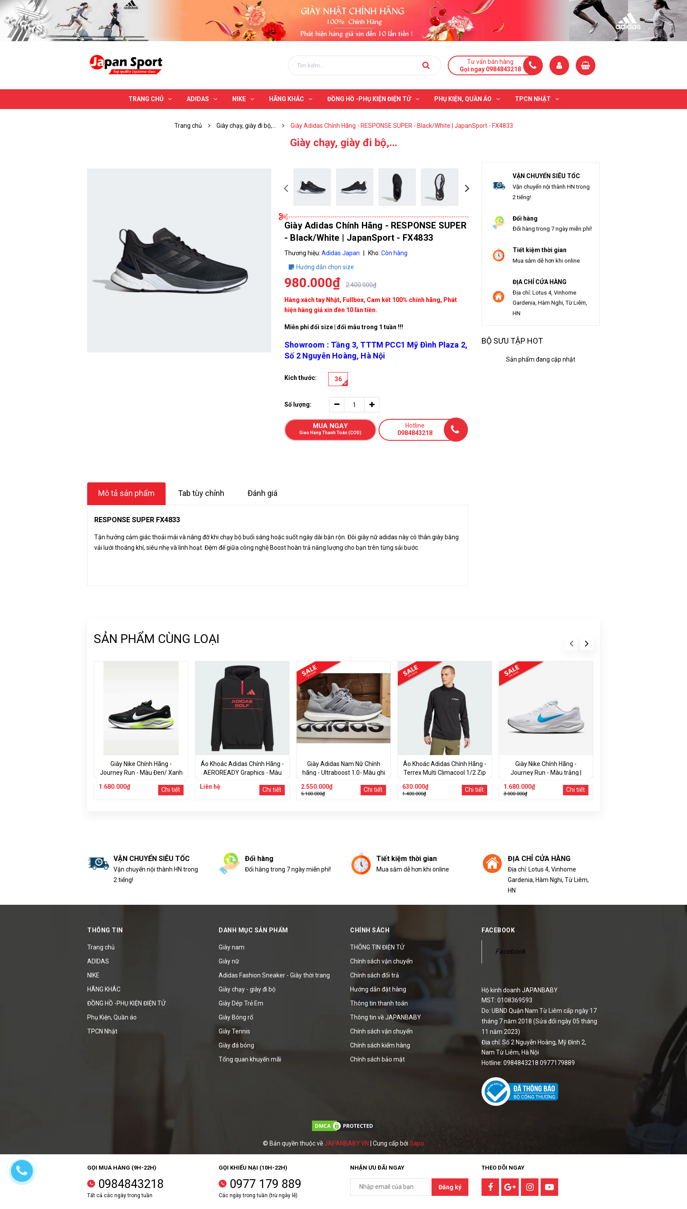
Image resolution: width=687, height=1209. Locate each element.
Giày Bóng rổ (236, 1017)
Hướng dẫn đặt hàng (378, 989)
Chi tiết (170, 789)
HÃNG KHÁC (103, 989)
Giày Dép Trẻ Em (241, 1003)
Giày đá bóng (236, 1045)
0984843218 (131, 1184)
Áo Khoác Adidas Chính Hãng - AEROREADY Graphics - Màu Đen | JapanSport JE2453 (242, 772)
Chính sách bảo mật (377, 1059)
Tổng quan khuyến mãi (250, 1059)
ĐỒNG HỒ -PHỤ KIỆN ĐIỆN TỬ (126, 1003)
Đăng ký (450, 1187)
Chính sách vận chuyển (381, 961)
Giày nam (231, 947)
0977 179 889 (265, 1184)
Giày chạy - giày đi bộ (247, 989)
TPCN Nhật (102, 1031)
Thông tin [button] (105, 930)
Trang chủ (101, 947)
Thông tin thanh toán (379, 1003)
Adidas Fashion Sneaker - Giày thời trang (274, 975)
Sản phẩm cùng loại (157, 639)
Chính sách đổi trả (374, 975)
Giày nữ (229, 961)
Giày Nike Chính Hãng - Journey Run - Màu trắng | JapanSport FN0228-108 (545, 772)
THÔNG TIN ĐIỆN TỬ (377, 947)
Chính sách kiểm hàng (380, 1045)
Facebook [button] (498, 930)
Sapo (417, 1143)
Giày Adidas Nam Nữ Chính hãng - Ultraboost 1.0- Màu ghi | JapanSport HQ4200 (343, 772)
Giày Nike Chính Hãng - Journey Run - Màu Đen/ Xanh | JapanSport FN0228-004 (141, 772)
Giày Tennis (234, 1031)
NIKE (93, 975)
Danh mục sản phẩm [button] (253, 930)
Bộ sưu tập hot (512, 340)
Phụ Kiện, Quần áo (112, 1017)
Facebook (510, 951)
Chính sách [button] (370, 930)
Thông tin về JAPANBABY (385, 1017)
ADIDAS (98, 961)
